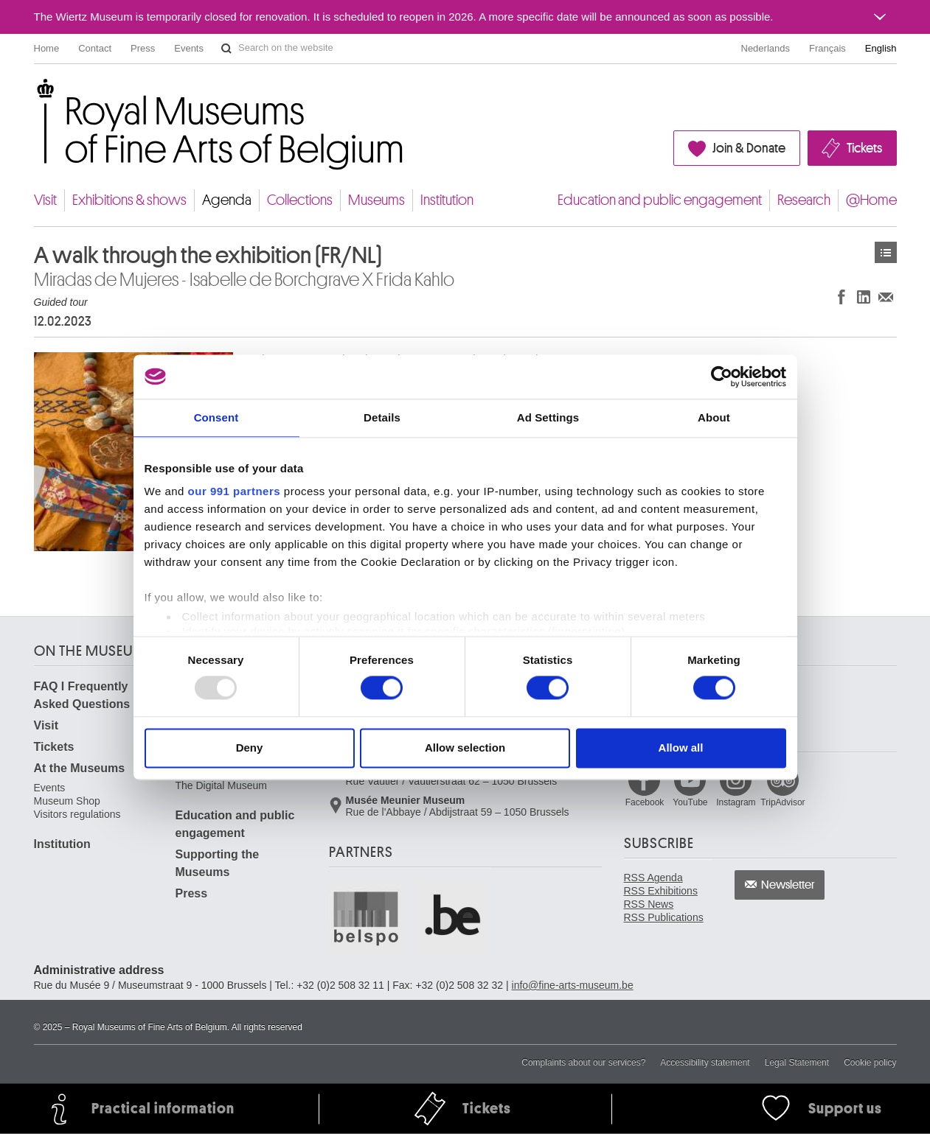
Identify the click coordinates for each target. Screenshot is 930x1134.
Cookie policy (870, 1062)
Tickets (864, 148)
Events (189, 48)
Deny (249, 747)
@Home (871, 200)
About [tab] (714, 417)
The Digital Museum (222, 785)
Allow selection (465, 747)
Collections (300, 200)
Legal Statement (797, 1062)
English (881, 48)
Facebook (644, 802)
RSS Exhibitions (661, 891)
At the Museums (79, 768)
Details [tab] (382, 417)
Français (827, 48)
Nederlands (766, 48)
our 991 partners (234, 491)
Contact (94, 48)
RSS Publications (664, 917)
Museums (376, 200)
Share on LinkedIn (864, 296)
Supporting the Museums (218, 863)
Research (803, 200)
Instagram (735, 802)
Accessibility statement (704, 1062)
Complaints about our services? (583, 1062)
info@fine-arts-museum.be (573, 985)
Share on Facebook (841, 296)
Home (47, 48)
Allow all (681, 747)
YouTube (690, 802)
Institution (446, 200)
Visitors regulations (77, 814)
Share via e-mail (886, 296)
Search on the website (226, 48)
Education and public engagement (660, 200)
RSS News (649, 904)
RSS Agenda (653, 877)
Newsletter (788, 885)
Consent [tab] (216, 417)
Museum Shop (67, 801)
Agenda (226, 200)
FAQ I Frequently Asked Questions (82, 695)
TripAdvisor (782, 802)
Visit (45, 200)
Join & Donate (748, 148)
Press (143, 48)
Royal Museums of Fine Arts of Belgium (33, 95)
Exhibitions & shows (129, 200)
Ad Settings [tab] (548, 417)
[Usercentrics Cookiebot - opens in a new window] (721, 376)
